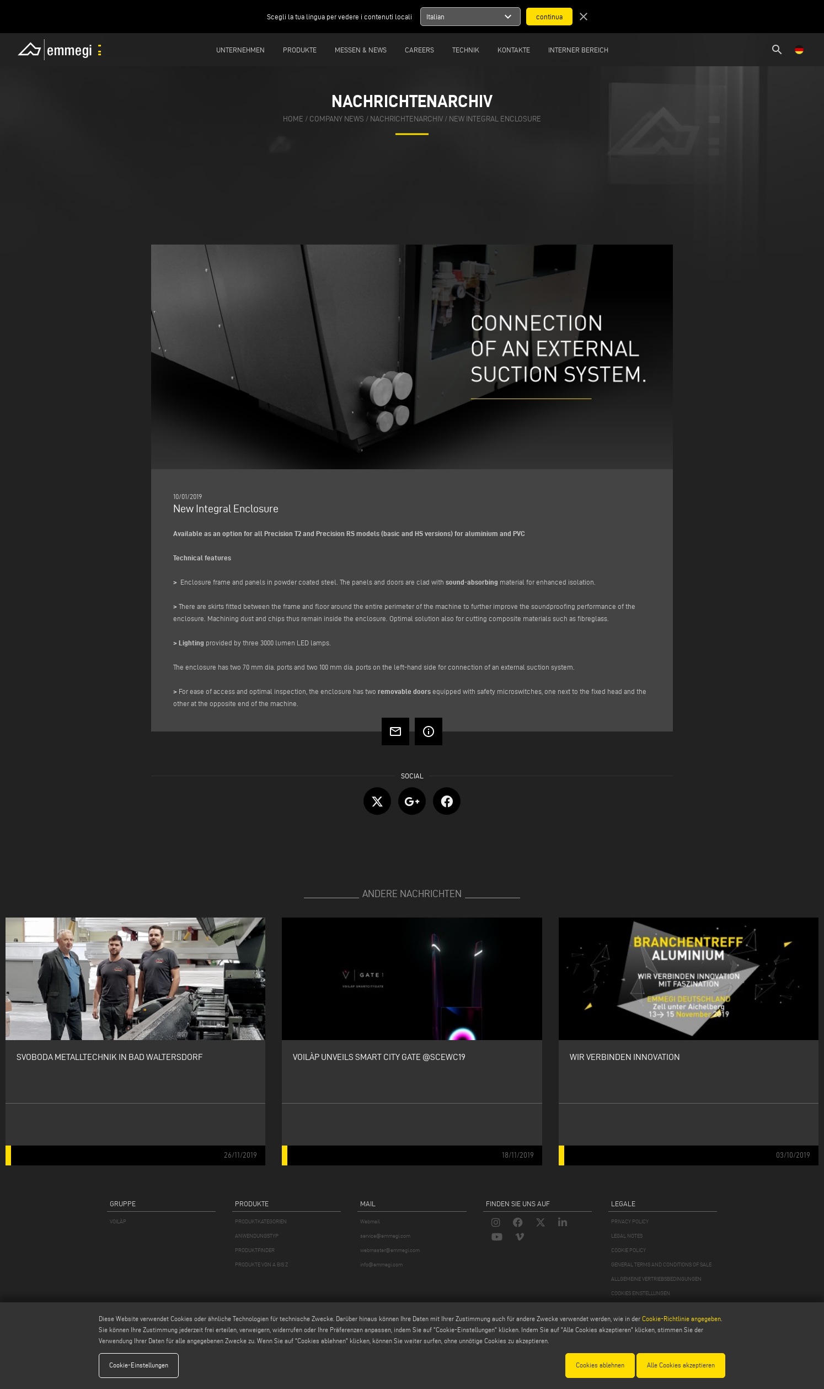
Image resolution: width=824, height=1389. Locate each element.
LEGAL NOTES (627, 1236)
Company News (336, 119)
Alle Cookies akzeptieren (681, 1365)
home (293, 119)
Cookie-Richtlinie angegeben (681, 1318)
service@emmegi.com (385, 1236)
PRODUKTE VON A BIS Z (261, 1264)
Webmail (370, 1221)
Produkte (300, 50)
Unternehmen (240, 50)
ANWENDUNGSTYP (257, 1236)
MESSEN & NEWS (361, 50)
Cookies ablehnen (600, 1365)
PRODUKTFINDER (255, 1250)
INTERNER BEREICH (578, 50)
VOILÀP (118, 1221)
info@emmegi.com (381, 1264)
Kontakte (513, 50)
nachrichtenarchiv (406, 119)
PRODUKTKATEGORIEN (261, 1221)
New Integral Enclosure (495, 119)
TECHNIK (465, 50)
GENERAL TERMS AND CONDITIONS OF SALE (661, 1264)
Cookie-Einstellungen (138, 1365)
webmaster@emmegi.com (390, 1250)
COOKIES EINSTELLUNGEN (640, 1293)
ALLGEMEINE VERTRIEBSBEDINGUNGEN (656, 1279)
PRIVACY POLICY (630, 1221)
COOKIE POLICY (628, 1250)
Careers (419, 50)
